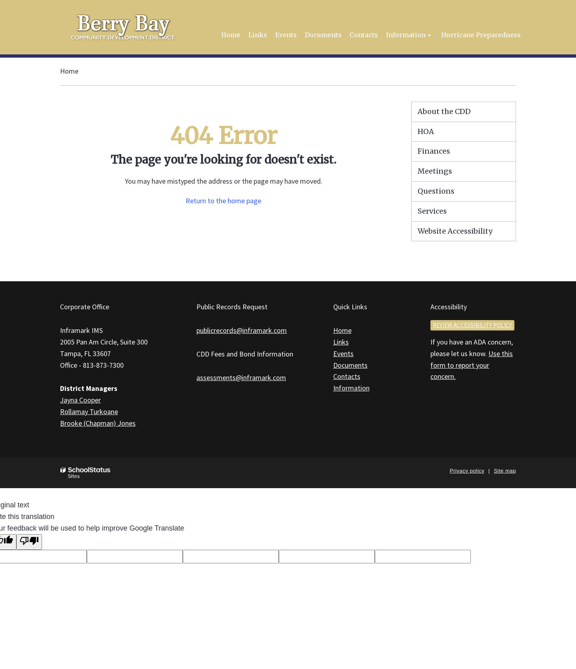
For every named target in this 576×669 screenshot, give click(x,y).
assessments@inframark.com (241, 377)
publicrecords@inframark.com (241, 330)
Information (351, 388)
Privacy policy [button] (467, 471)
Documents (350, 365)
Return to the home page (223, 200)
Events (343, 353)
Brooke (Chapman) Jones (98, 423)
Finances (434, 151)
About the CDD (444, 111)
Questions (436, 191)
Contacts (346, 376)
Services (432, 211)
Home (69, 71)
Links (341, 342)
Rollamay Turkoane (89, 411)
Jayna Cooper (80, 400)
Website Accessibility (455, 231)
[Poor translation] (29, 542)
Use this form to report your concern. (471, 365)
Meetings (435, 171)
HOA (426, 131)
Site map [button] (505, 471)
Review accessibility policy (472, 325)
